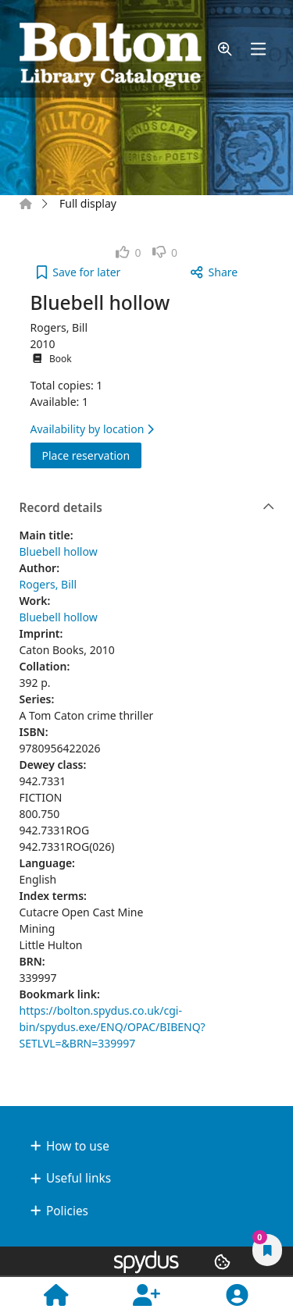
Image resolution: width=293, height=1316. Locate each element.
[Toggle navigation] (257, 48)
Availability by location (92, 428)
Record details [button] (147, 508)
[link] (128, 252)
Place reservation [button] (92, 454)
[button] (225, 49)
